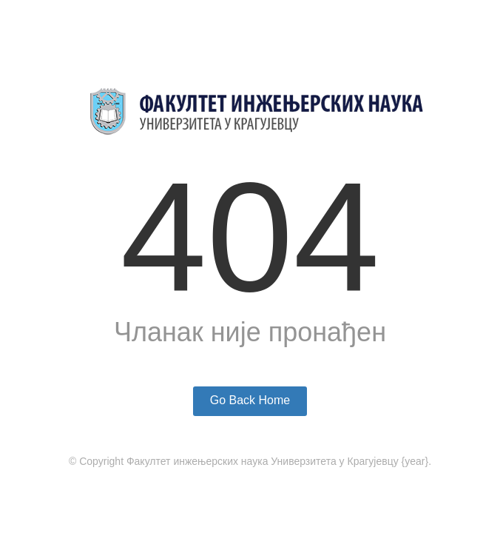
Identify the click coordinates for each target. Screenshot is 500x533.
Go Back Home (250, 400)
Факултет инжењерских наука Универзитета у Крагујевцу (262, 461)
